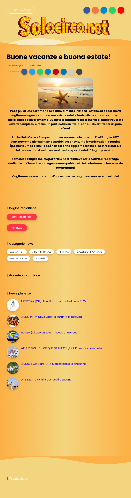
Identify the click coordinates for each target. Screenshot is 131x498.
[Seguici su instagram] (95, 10)
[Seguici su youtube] (121, 10)
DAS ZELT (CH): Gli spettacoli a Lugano (46, 380)
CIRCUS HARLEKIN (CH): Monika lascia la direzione (53, 364)
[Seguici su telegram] (103, 10)
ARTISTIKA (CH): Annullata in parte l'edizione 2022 (53, 301)
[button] (24, 72)
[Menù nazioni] (21, 10)
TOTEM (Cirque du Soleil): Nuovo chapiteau (49, 332)
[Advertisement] (32, 422)
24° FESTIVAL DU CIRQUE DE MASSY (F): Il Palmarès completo (61, 348)
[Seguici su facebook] (86, 10)
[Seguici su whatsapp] (112, 10)
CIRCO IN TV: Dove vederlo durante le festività (51, 317)
